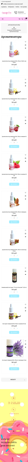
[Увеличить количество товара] (17, 67)
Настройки (24, 6)
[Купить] (14, 71)
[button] (25, 42)
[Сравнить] (25, 45)
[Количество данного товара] (14, 67)
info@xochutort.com (14, 435)
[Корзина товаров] (25, 18)
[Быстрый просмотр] (25, 48)
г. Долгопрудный (6, 1)
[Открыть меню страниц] (19, 18)
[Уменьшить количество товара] (11, 67)
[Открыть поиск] (22, 18)
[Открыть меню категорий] (2, 18)
